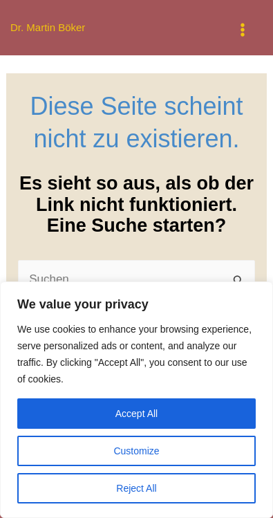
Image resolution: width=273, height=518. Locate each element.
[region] (136, 399)
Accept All (136, 413)
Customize (136, 450)
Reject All (136, 488)
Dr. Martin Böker (47, 27)
